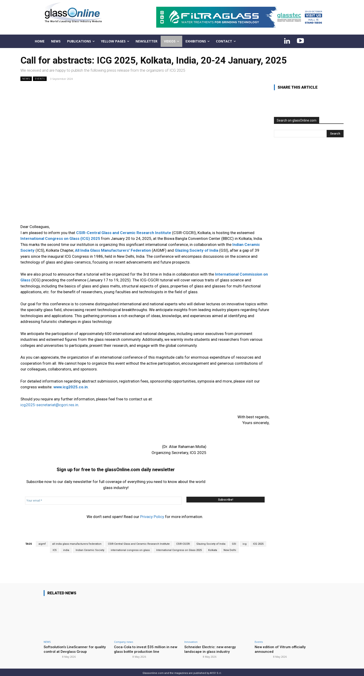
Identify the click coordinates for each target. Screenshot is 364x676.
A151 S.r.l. (216, 667)
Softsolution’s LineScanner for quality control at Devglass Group (73, 643)
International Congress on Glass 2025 (179, 544)
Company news (123, 635)
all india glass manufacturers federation (76, 537)
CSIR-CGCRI (183, 537)
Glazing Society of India (210, 537)
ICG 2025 (258, 537)
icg (245, 537)
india (66, 544)
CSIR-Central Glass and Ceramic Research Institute (139, 537)
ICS (55, 544)
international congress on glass (130, 544)
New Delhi (230, 544)
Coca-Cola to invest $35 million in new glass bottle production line (143, 643)
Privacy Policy (152, 511)
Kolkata (212, 544)
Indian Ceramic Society (90, 544)
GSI (234, 537)
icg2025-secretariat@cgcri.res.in (49, 404)
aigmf (42, 537)
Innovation (191, 635)
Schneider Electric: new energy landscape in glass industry (211, 643)
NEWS (26, 79)
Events (40, 79)
